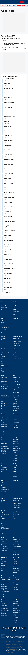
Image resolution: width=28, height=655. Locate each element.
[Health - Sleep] (2, 383)
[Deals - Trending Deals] (16, 377)
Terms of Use (9, 634)
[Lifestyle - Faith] (14, 354)
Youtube (11, 628)
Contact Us (11, 637)
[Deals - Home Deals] (16, 381)
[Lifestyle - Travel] (14, 351)
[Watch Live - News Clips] (15, 427)
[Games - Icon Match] (3, 428)
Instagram (9, 628)
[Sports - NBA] (2, 359)
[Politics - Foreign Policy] (16, 311)
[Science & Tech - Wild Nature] (15, 410)
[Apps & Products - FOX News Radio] (17, 450)
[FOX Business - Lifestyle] (3, 405)
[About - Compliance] (4, 453)
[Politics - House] (14, 307)
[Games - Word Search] (4, 426)
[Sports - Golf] (2, 363)
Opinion (15, 318)
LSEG (14, 652)
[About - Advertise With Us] (5, 446)
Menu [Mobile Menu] (26, 2)
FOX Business (5, 396)
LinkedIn (17, 628)
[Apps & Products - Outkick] (14, 452)
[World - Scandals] (3, 332)
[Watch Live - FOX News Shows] (17, 416)
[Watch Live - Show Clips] (15, 425)
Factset (21, 647)
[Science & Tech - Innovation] (15, 403)
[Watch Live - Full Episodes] (16, 424)
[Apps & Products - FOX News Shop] (16, 448)
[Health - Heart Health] (4, 384)
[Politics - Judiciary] (15, 309)
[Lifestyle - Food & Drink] (16, 352)
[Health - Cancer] (3, 379)
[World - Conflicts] (3, 322)
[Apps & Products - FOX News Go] (16, 441)
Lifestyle (15, 349)
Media (3, 336)
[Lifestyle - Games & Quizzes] (17, 358)
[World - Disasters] (3, 325)
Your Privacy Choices (10, 636)
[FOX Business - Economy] (3, 399)
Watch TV (22, 1)
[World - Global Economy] (5, 327)
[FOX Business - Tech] (2, 408)
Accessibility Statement (19, 637)
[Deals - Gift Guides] (15, 379)
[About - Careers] (3, 441)
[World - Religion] (3, 331)
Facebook (3, 628)
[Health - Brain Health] (4, 381)
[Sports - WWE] (2, 372)
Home (2, 5)
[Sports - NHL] (2, 361)
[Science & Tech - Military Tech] (16, 406)
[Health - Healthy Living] (4, 386)
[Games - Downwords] (4, 420)
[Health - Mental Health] (4, 388)
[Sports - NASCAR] (3, 356)
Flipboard (14, 628)
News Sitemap (9, 638)
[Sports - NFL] (2, 351)
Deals (14, 375)
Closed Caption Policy (20, 636)
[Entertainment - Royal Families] (16, 343)
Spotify (13, 631)
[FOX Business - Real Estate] (4, 407)
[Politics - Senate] (14, 305)
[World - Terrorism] (3, 324)
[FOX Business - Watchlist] (3, 403)
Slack (19, 628)
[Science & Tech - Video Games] (16, 405)
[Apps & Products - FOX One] (15, 460)
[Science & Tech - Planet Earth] (16, 408)
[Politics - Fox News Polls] (16, 313)
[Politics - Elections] (15, 314)
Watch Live (16, 414)
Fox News (5, 2)
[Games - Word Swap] (4, 424)
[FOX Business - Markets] (3, 401)
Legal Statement (14, 650)
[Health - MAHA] (2, 390)
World (3, 318)
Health (3, 375)
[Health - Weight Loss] (4, 377)
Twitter (6, 628)
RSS (22, 628)
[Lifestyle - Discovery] (15, 356)
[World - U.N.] (2, 320)
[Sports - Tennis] (2, 365)
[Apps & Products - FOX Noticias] (16, 446)
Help (7, 637)
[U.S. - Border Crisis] (4, 307)
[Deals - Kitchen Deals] (16, 383)
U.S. (2, 302)
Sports (3, 349)
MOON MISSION (21, 5)
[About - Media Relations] (5, 448)
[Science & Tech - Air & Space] (15, 399)
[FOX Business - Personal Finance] (5, 398)
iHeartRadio (15, 631)
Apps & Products (16, 438)
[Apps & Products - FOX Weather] (16, 443)
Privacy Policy (15, 634)
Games (3, 414)
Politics (15, 302)
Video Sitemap (16, 638)
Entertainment (17, 336)
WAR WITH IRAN (11, 5)
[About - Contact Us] (3, 440)
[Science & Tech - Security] (15, 401)
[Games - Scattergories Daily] (5, 416)
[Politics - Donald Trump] (16, 304)
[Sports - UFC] (2, 370)
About (3, 438)
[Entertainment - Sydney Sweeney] (17, 341)
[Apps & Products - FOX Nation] (15, 445)
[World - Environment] (4, 329)
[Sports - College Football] (5, 352)
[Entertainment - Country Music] (16, 345)
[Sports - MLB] (2, 354)
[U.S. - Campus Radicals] (5, 305)
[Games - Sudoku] (3, 422)
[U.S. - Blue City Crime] (4, 304)
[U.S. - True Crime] (3, 309)
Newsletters (25, 628)
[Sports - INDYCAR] (3, 358)
